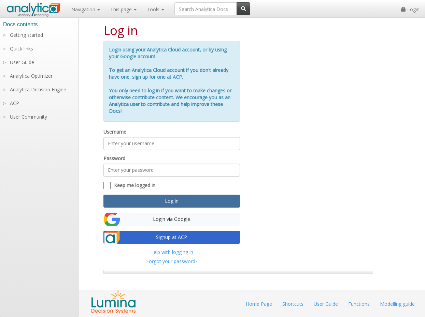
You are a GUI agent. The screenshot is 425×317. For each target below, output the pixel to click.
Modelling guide (397, 304)
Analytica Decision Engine (38, 89)
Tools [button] (155, 9)
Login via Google (171, 219)
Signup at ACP (171, 237)
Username (114, 132)
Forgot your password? (171, 261)
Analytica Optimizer (31, 76)
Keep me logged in (134, 185)
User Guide (22, 62)
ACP (177, 77)
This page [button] (123, 9)
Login (410, 9)
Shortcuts (292, 304)
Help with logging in (171, 252)
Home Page (259, 304)
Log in (172, 201)
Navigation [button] (85, 9)
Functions (359, 304)
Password (114, 158)
